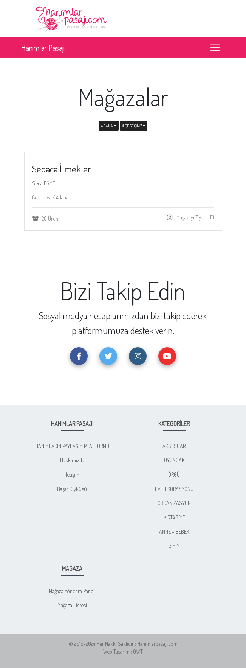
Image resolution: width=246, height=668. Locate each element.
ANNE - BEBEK (174, 531)
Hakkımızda (72, 460)
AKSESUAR (174, 446)
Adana (107, 125)
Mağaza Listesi (72, 604)
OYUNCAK (174, 460)
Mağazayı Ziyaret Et (194, 217)
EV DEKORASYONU (174, 488)
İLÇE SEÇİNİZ (132, 125)
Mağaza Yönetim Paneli (72, 590)
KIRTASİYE (174, 517)
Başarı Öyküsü (72, 488)
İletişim (72, 474)
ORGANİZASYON (174, 502)
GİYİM (174, 545)
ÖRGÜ (174, 474)
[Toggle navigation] (215, 47)
